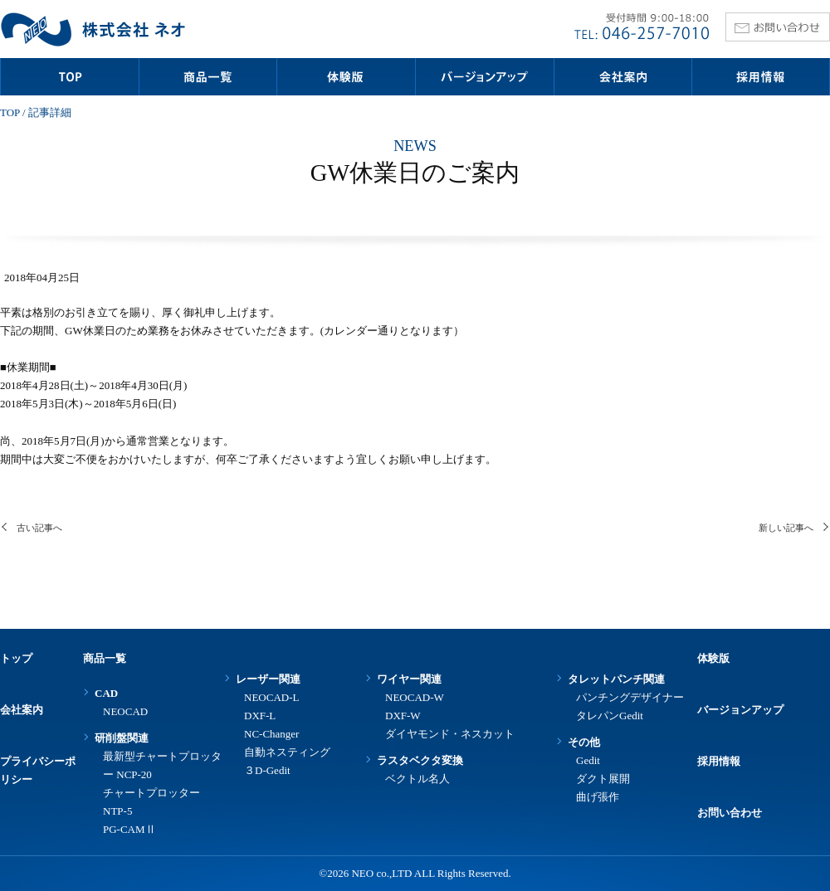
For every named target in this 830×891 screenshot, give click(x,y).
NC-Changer (271, 734)
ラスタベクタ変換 (420, 760)
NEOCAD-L (271, 697)
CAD (106, 693)
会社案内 (21, 710)
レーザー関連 (268, 679)
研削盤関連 (122, 738)
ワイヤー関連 (409, 679)
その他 (584, 742)
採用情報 (718, 761)
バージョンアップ (740, 710)
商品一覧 (104, 658)
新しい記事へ (786, 528)
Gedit (588, 760)
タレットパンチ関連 (616, 679)
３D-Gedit (267, 770)
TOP (10, 112)
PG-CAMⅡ (129, 829)
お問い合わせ (729, 812)
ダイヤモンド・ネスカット (450, 734)
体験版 (713, 658)
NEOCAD (125, 711)
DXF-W (403, 715)
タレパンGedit (609, 715)
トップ (16, 658)
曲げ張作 (597, 797)
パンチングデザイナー (630, 697)
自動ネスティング (287, 752)
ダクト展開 (603, 778)
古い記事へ (39, 528)
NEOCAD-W (414, 697)
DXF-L (260, 715)
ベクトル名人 (417, 778)
